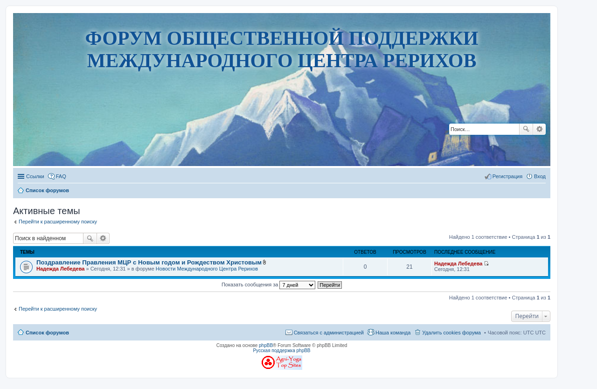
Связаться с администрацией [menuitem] (329, 332)
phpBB (266, 345)
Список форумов (47, 332)
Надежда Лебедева (60, 268)
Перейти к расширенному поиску (58, 221)
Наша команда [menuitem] (392, 332)
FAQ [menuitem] (61, 176)
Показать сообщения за (268, 284)
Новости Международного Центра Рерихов (207, 268)
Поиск (526, 129)
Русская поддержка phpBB (281, 350)
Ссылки (35, 176)
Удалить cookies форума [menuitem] (451, 332)
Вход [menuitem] (540, 176)
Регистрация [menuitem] (507, 176)
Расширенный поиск (539, 129)
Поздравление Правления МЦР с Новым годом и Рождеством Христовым (149, 262)
